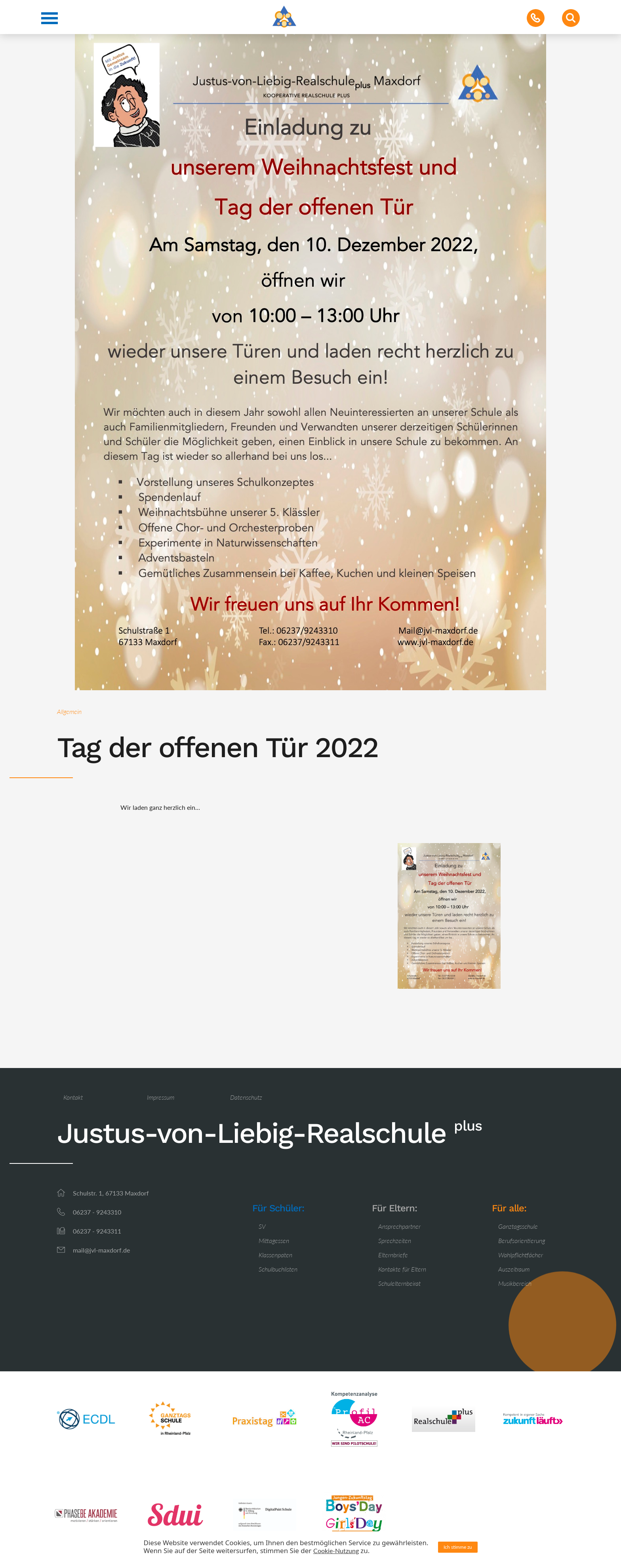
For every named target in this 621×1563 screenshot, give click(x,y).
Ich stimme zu (458, 1547)
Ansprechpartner (399, 1226)
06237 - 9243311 (97, 1231)
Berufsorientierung (521, 1240)
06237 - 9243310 (97, 1212)
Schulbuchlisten (278, 1269)
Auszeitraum (514, 1269)
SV (262, 1226)
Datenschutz (246, 1097)
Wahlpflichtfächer (520, 1254)
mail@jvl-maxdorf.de (101, 1250)
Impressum (160, 1097)
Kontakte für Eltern (402, 1269)
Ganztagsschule (518, 1226)
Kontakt (73, 1097)
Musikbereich (514, 1283)
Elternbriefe (393, 1254)
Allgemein (69, 711)
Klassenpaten (275, 1254)
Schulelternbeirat (399, 1283)
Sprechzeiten (394, 1240)
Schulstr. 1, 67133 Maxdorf (111, 1193)
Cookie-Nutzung (336, 1550)
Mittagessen (274, 1240)
